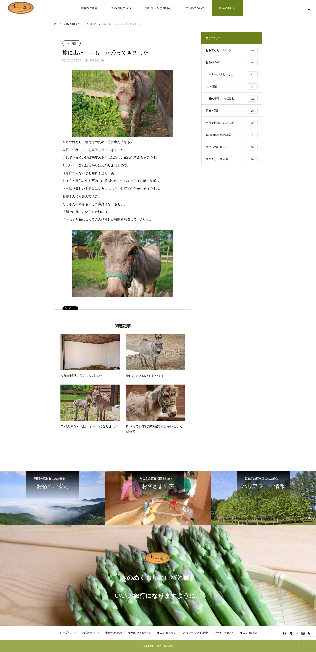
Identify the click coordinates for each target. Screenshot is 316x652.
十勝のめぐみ (113, 632)
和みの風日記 (227, 8)
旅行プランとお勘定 (158, 8)
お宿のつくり (90, 632)
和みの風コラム (121, 8)
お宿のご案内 (88, 8)
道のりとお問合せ (139, 632)
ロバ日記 (71, 43)
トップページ (67, 632)
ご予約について (195, 8)
